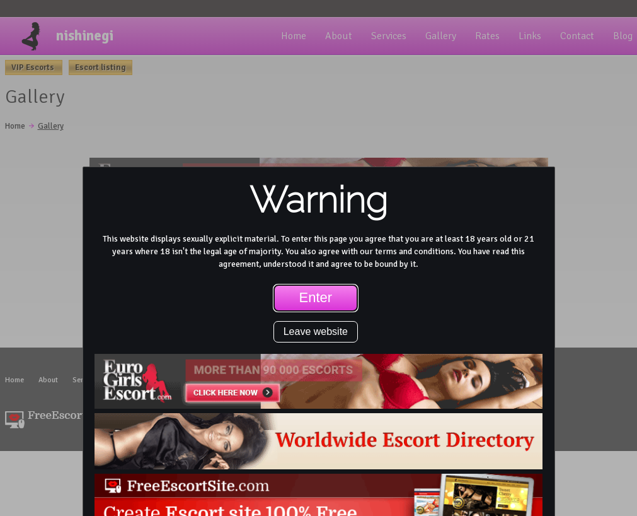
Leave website (316, 331)
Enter (316, 297)
